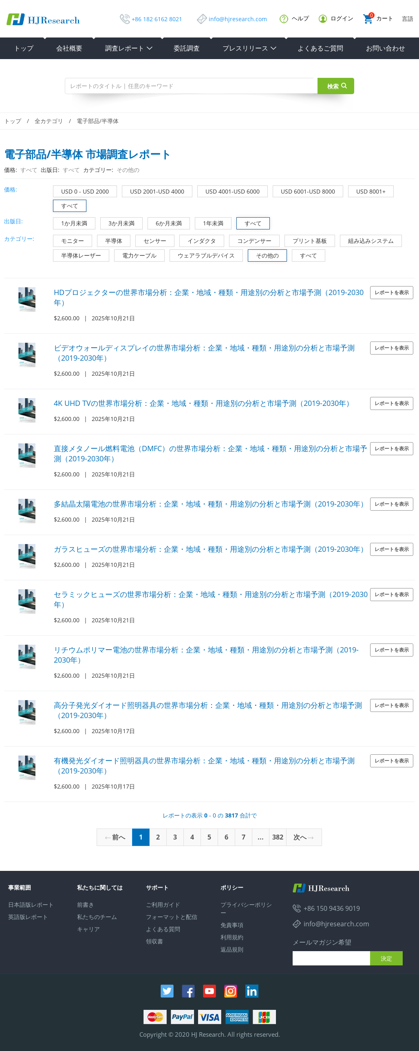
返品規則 (232, 949)
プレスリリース (250, 48)
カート (378, 19)
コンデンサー (250, 240)
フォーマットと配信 (171, 917)
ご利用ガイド (163, 904)
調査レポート (129, 48)
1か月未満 (70, 222)
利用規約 (232, 937)
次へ (303, 837)
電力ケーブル (136, 254)
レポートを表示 (392, 292)
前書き (85, 904)
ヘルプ (294, 18)
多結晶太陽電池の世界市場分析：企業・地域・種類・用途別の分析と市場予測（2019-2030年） (211, 504)
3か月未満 (118, 222)
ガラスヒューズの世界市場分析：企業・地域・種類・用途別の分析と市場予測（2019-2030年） (211, 549)
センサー (151, 240)
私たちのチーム (97, 917)
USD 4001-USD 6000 (229, 190)
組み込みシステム (367, 240)
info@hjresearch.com (238, 19)
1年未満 (209, 222)
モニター (68, 240)
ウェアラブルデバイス (202, 254)
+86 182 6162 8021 (157, 19)
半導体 (109, 240)
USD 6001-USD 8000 (304, 190)
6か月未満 (165, 222)
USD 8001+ (367, 190)
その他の (263, 254)
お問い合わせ (385, 48)
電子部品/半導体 (98, 121)
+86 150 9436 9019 (332, 908)
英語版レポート (28, 917)
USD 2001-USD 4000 (153, 190)
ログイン (336, 18)
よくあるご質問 (320, 48)
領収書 (154, 941)
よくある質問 (163, 929)
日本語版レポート (31, 904)
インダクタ (198, 240)
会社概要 (69, 48)
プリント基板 (306, 240)
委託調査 (187, 48)
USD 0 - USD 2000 (81, 190)
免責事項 (232, 925)
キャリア (88, 929)
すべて (65, 204)
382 (277, 837)
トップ (23, 48)
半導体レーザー (77, 254)
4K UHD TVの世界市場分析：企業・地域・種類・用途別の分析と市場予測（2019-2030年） (203, 403)
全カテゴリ (49, 121)
